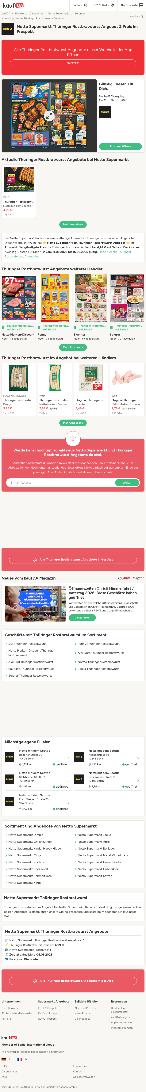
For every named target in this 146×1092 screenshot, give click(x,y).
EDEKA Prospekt (48, 1008)
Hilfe (4, 1066)
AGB (4, 1077)
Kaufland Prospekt (49, 1013)
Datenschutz (104, 472)
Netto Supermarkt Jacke (92, 835)
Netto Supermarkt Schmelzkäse (28, 876)
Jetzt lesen (82, 617)
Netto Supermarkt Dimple (24, 835)
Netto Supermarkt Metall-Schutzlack (101, 855)
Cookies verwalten (84, 1077)
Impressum (79, 1066)
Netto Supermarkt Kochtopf (25, 862)
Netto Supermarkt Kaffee (93, 876)
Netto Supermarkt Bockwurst (26, 869)
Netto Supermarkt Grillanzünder (28, 841)
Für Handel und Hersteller (17, 1013)
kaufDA (6, 13)
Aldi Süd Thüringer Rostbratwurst (29, 662)
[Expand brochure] (49, 115)
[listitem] (19, 191)
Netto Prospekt (84, 1013)
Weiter (127, 482)
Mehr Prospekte (73, 347)
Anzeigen (137, 16)
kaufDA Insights (120, 1017)
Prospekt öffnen (120, 146)
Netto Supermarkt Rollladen (95, 848)
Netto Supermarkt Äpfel (92, 841)
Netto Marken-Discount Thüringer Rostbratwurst (29, 653)
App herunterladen (122, 1022)
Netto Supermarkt (59, 13)
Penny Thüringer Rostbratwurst (97, 643)
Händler (20, 13)
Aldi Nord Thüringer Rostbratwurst (99, 653)
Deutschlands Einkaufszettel (119, 1010)
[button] (73, 116)
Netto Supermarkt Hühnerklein (97, 869)
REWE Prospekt (47, 1018)
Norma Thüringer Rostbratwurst (97, 662)
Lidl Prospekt (82, 1018)
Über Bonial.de (10, 1008)
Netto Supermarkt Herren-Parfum (98, 862)
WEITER (73, 63)
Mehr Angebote (73, 224)
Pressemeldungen (122, 1027)
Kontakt (77, 1071)
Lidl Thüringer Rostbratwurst (26, 643)
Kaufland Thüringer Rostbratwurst (29, 669)
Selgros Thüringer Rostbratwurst (28, 675)
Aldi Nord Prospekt (86, 1008)
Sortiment (80, 13)
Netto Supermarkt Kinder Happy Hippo (33, 848)
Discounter (36, 13)
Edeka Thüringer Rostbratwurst (96, 669)
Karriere (6, 1018)
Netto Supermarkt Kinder (23, 883)
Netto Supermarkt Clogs (23, 855)
